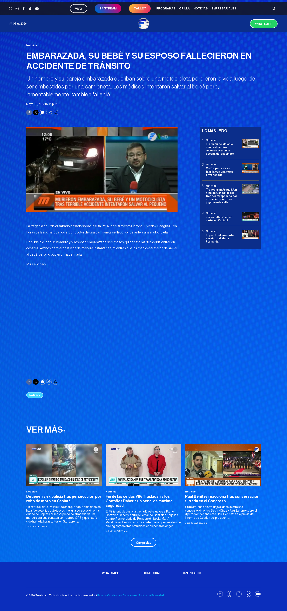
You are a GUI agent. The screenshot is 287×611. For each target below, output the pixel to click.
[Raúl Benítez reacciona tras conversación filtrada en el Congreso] (223, 465)
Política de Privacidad (151, 595)
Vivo (78, 8)
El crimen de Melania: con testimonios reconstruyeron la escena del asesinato (220, 149)
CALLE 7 (140, 8)
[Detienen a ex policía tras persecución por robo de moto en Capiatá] (64, 465)
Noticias (201, 8)
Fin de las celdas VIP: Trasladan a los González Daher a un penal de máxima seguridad (139, 501)
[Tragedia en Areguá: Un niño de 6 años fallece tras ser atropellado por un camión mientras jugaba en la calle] (250, 189)
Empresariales (224, 8)
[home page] (143, 23)
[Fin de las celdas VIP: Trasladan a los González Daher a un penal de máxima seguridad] (143, 465)
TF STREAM (108, 8)
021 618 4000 (192, 573)
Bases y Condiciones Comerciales (117, 595)
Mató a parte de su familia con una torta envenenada (219, 171)
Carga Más (143, 542)
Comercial (152, 573)
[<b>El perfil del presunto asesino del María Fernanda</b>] (250, 234)
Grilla (184, 8)
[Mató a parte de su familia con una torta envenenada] (250, 168)
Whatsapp (263, 24)
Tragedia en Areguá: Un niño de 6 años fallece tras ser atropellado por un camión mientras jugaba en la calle (221, 196)
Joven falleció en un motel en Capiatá (219, 219)
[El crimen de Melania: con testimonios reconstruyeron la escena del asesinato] (250, 143)
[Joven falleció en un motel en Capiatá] (250, 216)
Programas (165, 8)
